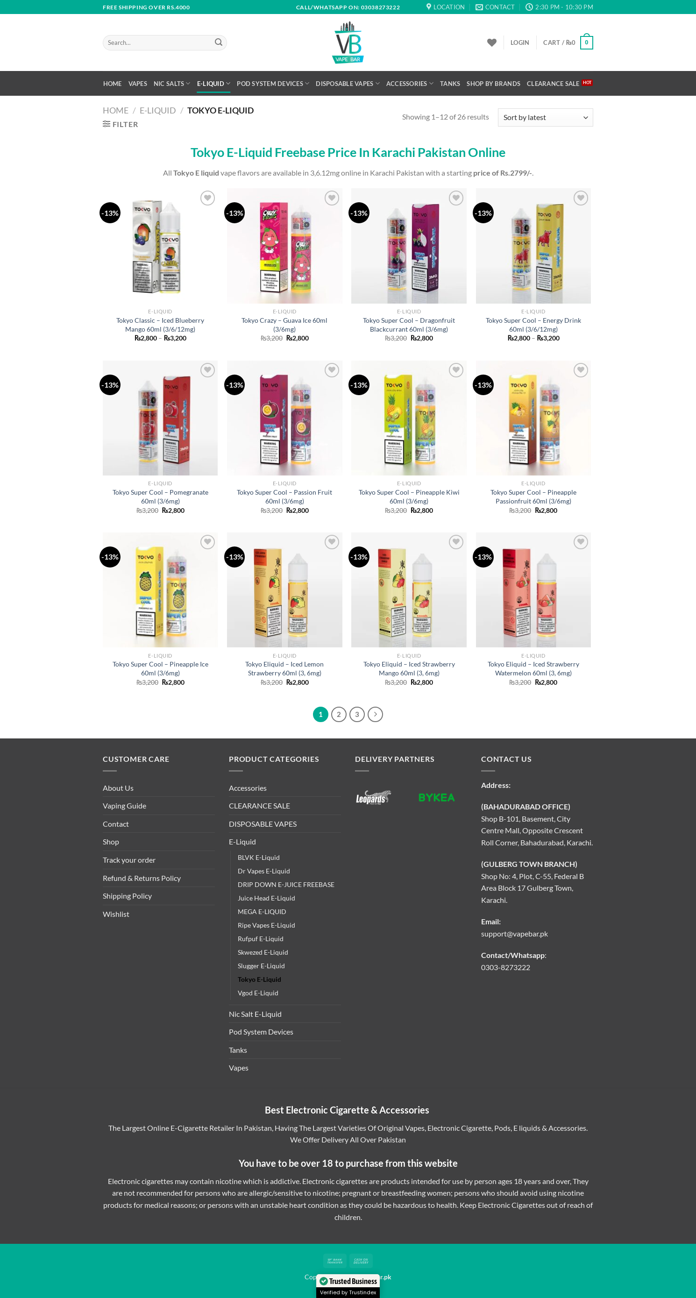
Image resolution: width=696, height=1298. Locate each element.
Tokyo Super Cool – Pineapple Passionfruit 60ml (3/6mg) (533, 496)
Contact (116, 823)
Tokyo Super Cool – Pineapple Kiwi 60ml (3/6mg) (409, 496)
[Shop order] (545, 117)
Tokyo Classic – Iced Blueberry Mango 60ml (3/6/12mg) (160, 324)
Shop (111, 841)
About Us (118, 787)
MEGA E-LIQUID (262, 911)
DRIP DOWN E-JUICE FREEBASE (286, 884)
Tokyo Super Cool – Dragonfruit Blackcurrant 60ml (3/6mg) (409, 324)
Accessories (409, 83)
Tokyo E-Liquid (259, 979)
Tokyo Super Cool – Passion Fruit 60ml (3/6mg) (284, 496)
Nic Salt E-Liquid (255, 1013)
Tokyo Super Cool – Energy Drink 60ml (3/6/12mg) (533, 324)
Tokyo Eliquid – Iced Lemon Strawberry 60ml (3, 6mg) (284, 668)
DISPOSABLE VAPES (348, 83)
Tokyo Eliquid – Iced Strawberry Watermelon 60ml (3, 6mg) (533, 668)
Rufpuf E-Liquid (261, 939)
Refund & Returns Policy (142, 877)
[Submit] (219, 43)
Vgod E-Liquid (258, 993)
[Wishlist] (492, 42)
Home (112, 83)
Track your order (129, 859)
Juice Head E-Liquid (266, 898)
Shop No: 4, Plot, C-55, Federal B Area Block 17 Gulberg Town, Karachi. (532, 888)
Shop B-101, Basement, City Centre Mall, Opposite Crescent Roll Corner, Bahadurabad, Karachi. (537, 830)
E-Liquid (214, 83)
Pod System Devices (273, 83)
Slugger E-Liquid (261, 966)
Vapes (137, 83)
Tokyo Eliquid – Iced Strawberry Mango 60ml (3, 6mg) (409, 668)
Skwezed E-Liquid (263, 952)
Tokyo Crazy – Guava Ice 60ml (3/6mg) (284, 324)
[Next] (376, 715)
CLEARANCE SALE (553, 83)
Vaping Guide (124, 805)
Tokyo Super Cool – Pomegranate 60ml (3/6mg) (160, 496)
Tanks (450, 83)
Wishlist (116, 913)
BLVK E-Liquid (259, 857)
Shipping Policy (127, 895)
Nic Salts (172, 83)
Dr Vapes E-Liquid (264, 871)
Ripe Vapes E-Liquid (266, 925)
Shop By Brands (493, 83)
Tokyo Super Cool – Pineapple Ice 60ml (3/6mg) (160, 668)
